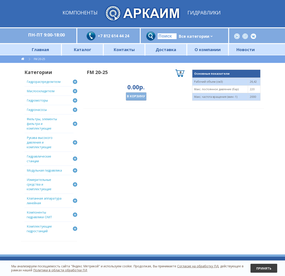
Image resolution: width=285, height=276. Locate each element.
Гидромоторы (37, 100)
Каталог (82, 49)
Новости (245, 49)
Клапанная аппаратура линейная (44, 200)
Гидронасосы (37, 110)
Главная (40, 49)
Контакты (124, 49)
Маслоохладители (41, 91)
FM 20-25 (39, 59)
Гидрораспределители (44, 82)
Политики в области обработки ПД (60, 270)
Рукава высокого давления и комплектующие (40, 142)
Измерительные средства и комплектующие (39, 184)
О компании (208, 49)
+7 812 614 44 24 (113, 35)
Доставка (166, 49)
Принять (263, 268)
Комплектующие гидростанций (39, 228)
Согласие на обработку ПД (197, 266)
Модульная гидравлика (44, 170)
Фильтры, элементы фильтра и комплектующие (42, 123)
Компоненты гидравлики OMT (39, 214)
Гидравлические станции (39, 158)
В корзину (136, 96)
